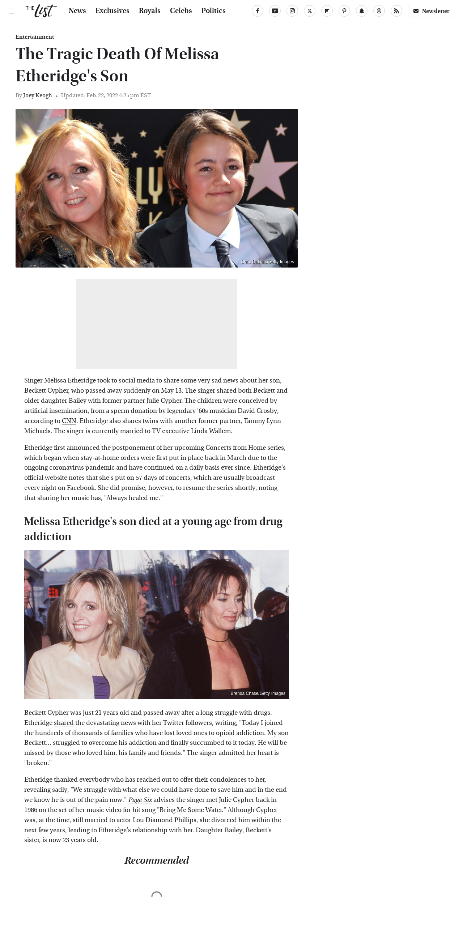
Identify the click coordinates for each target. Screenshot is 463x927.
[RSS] (396, 11)
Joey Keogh (37, 95)
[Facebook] (257, 11)
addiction (143, 743)
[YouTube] (275, 11)
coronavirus (66, 467)
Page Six (140, 800)
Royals (150, 11)
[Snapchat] (362, 11)
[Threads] (379, 11)
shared (64, 723)
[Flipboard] (327, 11)
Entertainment (35, 37)
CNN (69, 421)
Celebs (181, 11)
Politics (213, 11)
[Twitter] (309, 11)
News (77, 11)
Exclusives (112, 11)
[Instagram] (292, 11)
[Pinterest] (344, 11)
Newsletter (431, 11)
